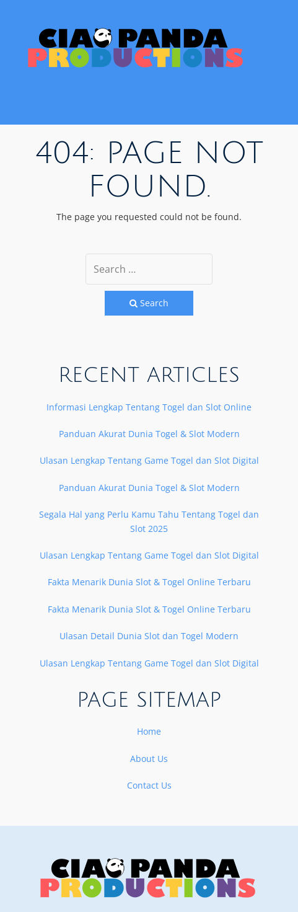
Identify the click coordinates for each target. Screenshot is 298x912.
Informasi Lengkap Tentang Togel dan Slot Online (149, 407)
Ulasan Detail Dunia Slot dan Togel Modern (149, 636)
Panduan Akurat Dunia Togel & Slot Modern (149, 434)
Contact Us (149, 785)
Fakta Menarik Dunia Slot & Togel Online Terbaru (149, 582)
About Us (149, 758)
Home (149, 731)
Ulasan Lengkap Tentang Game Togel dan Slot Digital (149, 460)
